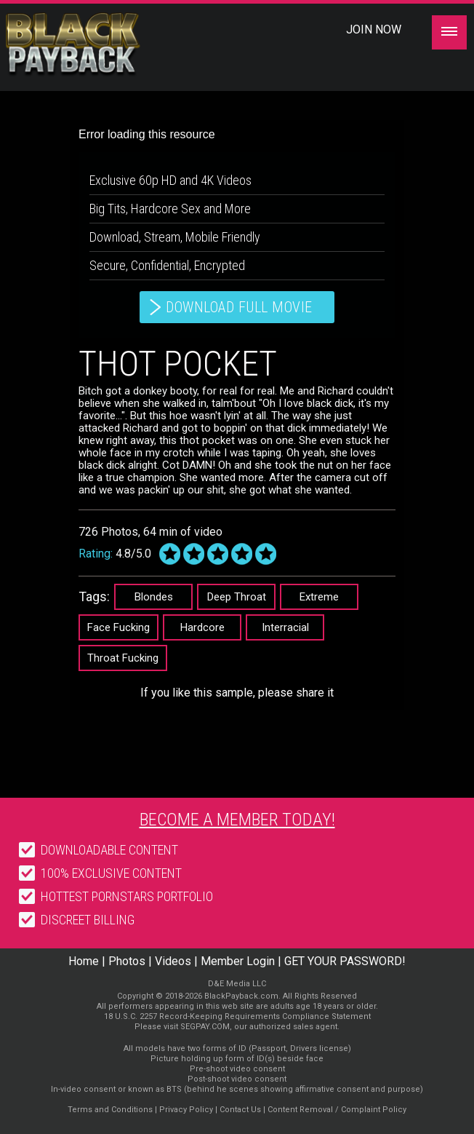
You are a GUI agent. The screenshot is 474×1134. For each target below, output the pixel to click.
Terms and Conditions (110, 1109)
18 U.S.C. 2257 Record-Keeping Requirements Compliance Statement (237, 1016)
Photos (126, 961)
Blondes (153, 596)
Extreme (319, 596)
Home (83, 961)
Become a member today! (237, 819)
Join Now (373, 29)
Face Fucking (118, 627)
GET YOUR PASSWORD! (345, 961)
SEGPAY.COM (205, 1026)
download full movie (239, 307)
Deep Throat (236, 596)
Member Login (238, 961)
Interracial (285, 627)
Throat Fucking (122, 658)
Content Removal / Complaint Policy (337, 1109)
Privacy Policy (186, 1109)
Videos (173, 961)
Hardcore (202, 627)
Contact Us (240, 1109)
